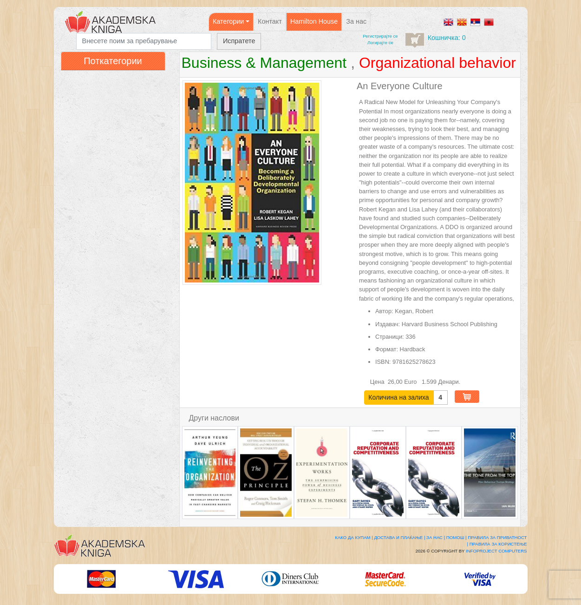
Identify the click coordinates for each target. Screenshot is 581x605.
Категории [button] (228, 21)
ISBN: (383, 361)
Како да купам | (353, 537)
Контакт (270, 21)
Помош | (456, 537)
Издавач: (387, 324)
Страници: (389, 336)
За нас (356, 21)
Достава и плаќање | (399, 537)
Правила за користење (498, 543)
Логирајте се (380, 42)
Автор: (384, 311)
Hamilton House (314, 21)
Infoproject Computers (496, 550)
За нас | (435, 537)
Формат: (386, 349)
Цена (378, 381)
